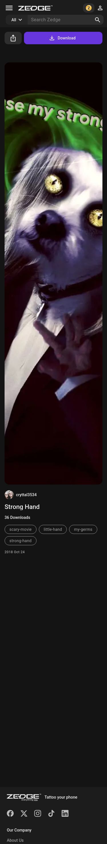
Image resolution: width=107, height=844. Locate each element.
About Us (15, 840)
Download (62, 38)
